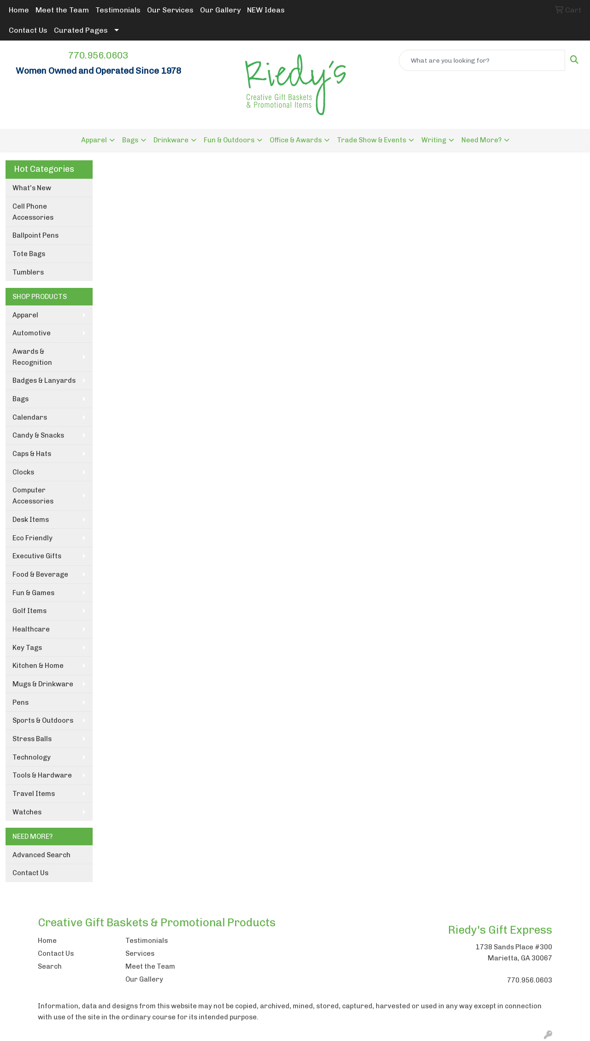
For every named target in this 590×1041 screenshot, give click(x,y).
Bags (130, 140)
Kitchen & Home (38, 665)
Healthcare (31, 629)
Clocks (23, 472)
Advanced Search (41, 855)
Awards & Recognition (32, 357)
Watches (26, 812)
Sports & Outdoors (42, 720)
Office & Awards (296, 140)
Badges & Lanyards (44, 380)
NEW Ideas (266, 10)
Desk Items (30, 519)
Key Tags (27, 647)
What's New (31, 188)
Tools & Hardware (42, 775)
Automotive (31, 333)
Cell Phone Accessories (32, 212)
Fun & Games (33, 593)
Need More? (481, 140)
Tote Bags (28, 254)
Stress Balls (32, 739)
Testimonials (118, 10)
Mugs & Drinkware (42, 684)
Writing (433, 140)
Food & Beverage (40, 574)
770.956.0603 (98, 55)
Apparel (94, 140)
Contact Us (28, 30)
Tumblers (28, 272)
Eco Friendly (32, 538)
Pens (20, 702)
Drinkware (171, 140)
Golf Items (29, 611)
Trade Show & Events (371, 140)
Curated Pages (81, 30)
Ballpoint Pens (35, 235)
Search (50, 966)
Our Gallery (220, 10)
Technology (31, 757)
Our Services (170, 10)
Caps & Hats (31, 454)
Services (139, 953)
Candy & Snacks (38, 435)
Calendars (29, 417)
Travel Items (33, 794)
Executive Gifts (36, 556)
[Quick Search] (482, 60)
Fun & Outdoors (229, 140)
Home (19, 10)
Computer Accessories (32, 495)
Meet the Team (62, 10)
